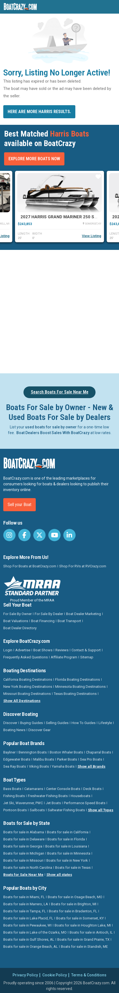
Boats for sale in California (67, 832)
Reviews (62, 650)
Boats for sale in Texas (73, 867)
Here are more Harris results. (39, 111)
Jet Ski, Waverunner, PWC (23, 803)
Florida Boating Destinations (77, 679)
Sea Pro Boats (91, 759)
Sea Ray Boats (14, 766)
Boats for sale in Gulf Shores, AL (28, 939)
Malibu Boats (43, 759)
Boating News (14, 730)
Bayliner (9, 752)
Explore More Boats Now (34, 158)
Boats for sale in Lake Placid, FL (28, 918)
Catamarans (33, 789)
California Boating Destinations (27, 679)
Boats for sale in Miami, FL (24, 897)
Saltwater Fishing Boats (66, 810)
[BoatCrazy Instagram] (9, 535)
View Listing (91, 236)
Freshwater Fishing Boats (48, 796)
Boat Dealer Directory (20, 628)
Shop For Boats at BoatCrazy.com (29, 566)
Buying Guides (31, 723)
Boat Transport (69, 621)
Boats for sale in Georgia (22, 846)
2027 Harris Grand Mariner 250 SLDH (61, 216)
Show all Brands (91, 766)
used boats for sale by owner (51, 427)
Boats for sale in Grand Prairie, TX (83, 939)
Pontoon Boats (15, 810)
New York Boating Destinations (27, 687)
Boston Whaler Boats (66, 752)
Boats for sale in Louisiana (66, 846)
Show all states (59, 875)
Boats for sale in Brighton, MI (73, 904)
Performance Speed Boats (84, 803)
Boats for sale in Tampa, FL (24, 911)
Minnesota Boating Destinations (80, 687)
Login (7, 650)
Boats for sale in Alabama (23, 832)
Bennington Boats (33, 752)
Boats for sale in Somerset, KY (80, 918)
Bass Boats (12, 789)
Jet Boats (53, 803)
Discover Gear (39, 730)
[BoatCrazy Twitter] (39, 535)
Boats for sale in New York (67, 860)
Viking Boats (39, 766)
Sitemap (86, 657)
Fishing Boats (14, 796)
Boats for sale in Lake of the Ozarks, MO (35, 932)
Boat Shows (42, 650)
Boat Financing (43, 621)
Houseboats (80, 796)
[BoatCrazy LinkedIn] (69, 535)
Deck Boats (92, 789)
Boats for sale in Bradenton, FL (73, 911)
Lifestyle (105, 723)
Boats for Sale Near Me (23, 875)
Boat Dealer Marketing (83, 614)
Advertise (22, 650)
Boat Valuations (15, 621)
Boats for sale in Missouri (23, 860)
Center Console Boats (63, 789)
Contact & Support (86, 650)
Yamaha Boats (63, 766)
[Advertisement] (59, 310)
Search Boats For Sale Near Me (59, 392)
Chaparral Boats (98, 752)
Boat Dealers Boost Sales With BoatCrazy (53, 433)
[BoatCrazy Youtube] (54, 535)
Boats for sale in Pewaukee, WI (27, 925)
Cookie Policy (54, 975)
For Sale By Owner (17, 614)
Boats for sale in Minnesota (68, 853)
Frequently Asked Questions (25, 657)
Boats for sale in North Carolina (27, 867)
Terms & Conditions (88, 975)
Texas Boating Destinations (75, 694)
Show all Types (100, 810)
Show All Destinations (21, 701)
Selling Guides (57, 723)
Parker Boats (67, 759)
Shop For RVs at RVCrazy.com (82, 566)
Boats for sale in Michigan (23, 853)
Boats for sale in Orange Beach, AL (30, 946)
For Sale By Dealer (49, 614)
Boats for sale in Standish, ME (84, 946)
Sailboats (37, 810)
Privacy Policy (25, 975)
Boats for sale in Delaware (23, 839)
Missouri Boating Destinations (27, 694)
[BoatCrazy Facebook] (24, 535)
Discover (10, 723)
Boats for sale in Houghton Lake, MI (83, 925)
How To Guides (84, 723)
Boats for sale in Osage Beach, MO (75, 897)
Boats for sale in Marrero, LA (25, 904)
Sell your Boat (19, 504)
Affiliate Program (64, 657)
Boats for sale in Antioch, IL (91, 932)
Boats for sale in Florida (66, 839)
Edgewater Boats (16, 759)
